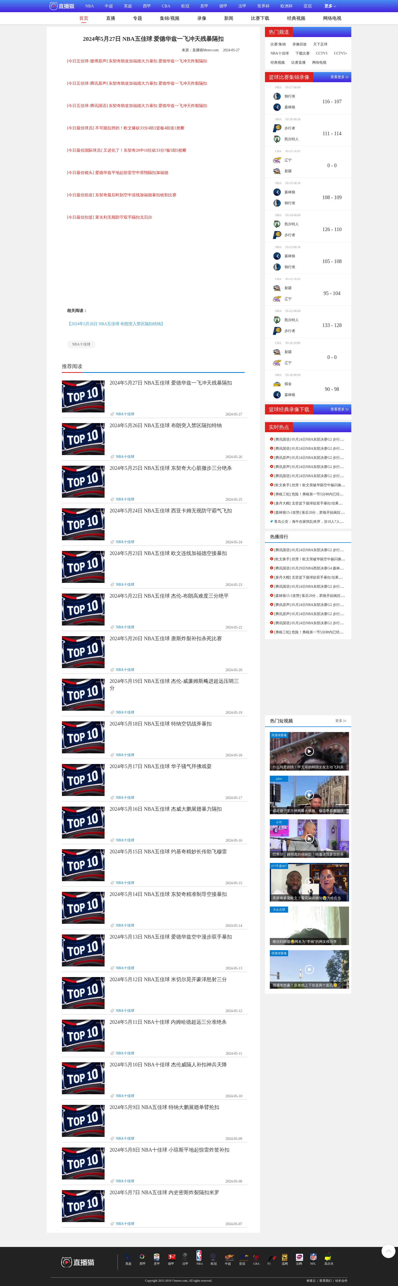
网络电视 (332, 18)
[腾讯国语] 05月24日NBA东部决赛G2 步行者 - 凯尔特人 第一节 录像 (327, 439)
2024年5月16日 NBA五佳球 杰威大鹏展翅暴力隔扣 (166, 809)
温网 (285, 1263)
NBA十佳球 (81, 344)
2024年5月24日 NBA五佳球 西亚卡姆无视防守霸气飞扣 (171, 510)
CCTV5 (321, 53)
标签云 (311, 1280)
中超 (109, 6)
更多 (338, 721)
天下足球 (320, 44)
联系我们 (326, 1280)
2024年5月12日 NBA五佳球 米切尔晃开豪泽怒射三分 (168, 979)
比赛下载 (260, 18)
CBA (166, 6)
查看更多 (337, 77)
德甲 (223, 6)
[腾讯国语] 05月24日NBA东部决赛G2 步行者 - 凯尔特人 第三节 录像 (327, 476)
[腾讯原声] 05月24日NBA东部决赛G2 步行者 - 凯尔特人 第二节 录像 (327, 458)
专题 (137, 18)
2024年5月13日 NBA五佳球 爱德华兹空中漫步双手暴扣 (171, 937)
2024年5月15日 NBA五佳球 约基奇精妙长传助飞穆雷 (168, 851)
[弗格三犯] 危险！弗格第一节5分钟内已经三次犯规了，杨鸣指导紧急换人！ (333, 494)
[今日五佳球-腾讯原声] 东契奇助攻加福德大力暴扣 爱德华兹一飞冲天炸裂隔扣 (137, 83)
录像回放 (299, 44)
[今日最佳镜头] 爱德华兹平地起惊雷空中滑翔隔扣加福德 (117, 172)
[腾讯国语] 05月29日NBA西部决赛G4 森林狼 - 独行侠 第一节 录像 (325, 568)
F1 (269, 1263)
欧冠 (185, 6)
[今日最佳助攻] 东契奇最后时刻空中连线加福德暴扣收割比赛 (121, 195)
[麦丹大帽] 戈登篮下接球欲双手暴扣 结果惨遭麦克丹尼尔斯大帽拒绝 (327, 503)
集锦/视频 (169, 18)
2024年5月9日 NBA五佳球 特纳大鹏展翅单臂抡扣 (164, 1107)
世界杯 (263, 6)
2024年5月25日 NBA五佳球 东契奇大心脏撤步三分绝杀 (171, 468)
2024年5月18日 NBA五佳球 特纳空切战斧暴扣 (161, 723)
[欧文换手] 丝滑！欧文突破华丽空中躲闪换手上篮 (313, 485)
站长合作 (341, 1280)
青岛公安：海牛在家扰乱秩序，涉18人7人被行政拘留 (316, 522)
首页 (83, 19)
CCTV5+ (340, 53)
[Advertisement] (153, 266)
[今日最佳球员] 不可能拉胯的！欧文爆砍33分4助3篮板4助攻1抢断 (126, 128)
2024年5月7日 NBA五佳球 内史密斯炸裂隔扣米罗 (164, 1192)
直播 (110, 18)
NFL (313, 1263)
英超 (128, 6)
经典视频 (296, 18)
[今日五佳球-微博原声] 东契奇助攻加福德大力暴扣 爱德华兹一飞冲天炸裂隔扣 (137, 61)
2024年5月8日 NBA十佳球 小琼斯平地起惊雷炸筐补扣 (169, 1150)
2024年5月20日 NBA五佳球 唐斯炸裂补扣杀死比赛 (166, 638)
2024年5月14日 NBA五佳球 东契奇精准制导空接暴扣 (168, 894)
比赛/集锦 (278, 44)
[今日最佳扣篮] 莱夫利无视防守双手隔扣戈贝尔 (109, 217)
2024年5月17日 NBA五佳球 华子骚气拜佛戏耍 (161, 766)
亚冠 (308, 6)
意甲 (204, 6)
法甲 (242, 6)
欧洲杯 (286, 6)
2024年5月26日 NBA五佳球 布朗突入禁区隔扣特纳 (166, 425)
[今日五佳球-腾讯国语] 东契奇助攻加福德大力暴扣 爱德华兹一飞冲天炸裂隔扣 (137, 105)
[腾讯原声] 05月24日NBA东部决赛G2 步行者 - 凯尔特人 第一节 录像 (327, 467)
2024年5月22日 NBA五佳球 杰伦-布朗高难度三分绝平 (169, 596)
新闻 (228, 18)
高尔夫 (329, 1263)
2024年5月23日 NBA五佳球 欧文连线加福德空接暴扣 (168, 553)
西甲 (147, 6)
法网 (299, 1263)
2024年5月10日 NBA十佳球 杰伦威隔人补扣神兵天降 (168, 1064)
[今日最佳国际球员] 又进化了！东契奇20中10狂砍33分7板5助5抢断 (127, 150)
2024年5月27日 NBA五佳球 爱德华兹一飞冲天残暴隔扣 (171, 383)
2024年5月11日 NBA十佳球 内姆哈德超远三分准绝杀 (168, 1022)
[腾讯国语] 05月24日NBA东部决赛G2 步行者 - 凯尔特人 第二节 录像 (327, 448)
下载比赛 (302, 53)
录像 (201, 18)
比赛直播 (298, 62)
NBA (89, 6)
